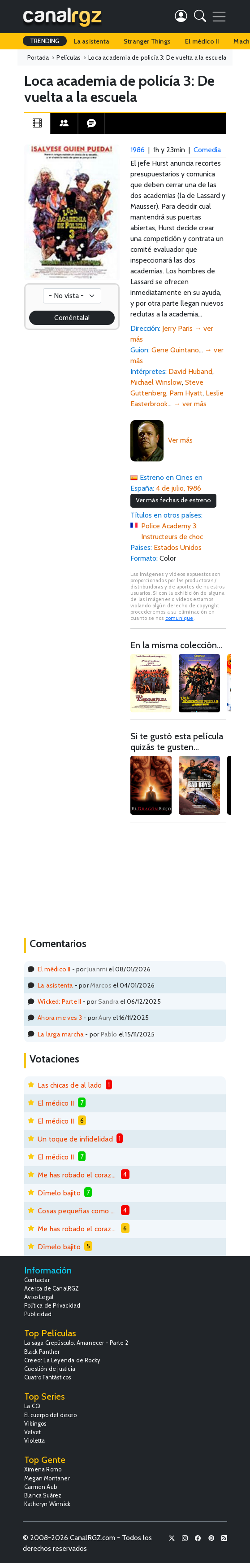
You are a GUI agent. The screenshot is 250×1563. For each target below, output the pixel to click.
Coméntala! (72, 317)
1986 (137, 149)
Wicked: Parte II (59, 1001)
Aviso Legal (38, 1297)
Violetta (34, 1440)
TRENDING (45, 40)
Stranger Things (147, 41)
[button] (200, 17)
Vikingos (35, 1423)
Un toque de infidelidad (75, 1139)
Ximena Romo (42, 1469)
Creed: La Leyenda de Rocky (62, 1360)
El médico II (202, 41)
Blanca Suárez (43, 1495)
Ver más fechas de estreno (173, 500)
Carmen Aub (40, 1487)
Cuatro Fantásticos (47, 1377)
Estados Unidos (178, 547)
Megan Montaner (47, 1478)
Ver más (180, 440)
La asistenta (91, 41)
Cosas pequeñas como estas (77, 1211)
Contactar (37, 1280)
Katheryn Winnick (47, 1504)
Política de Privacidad (52, 1305)
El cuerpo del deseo (50, 1415)
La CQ (32, 1406)
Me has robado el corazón (77, 1175)
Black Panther (42, 1351)
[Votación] (72, 295)
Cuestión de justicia (49, 1368)
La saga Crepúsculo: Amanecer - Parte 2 (76, 1342)
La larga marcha (61, 1034)
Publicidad (38, 1314)
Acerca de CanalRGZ (51, 1288)
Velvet (32, 1432)
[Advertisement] (178, 879)
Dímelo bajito (59, 1193)
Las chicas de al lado (70, 1085)
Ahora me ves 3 (60, 1018)
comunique (179, 618)
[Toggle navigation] (219, 17)
